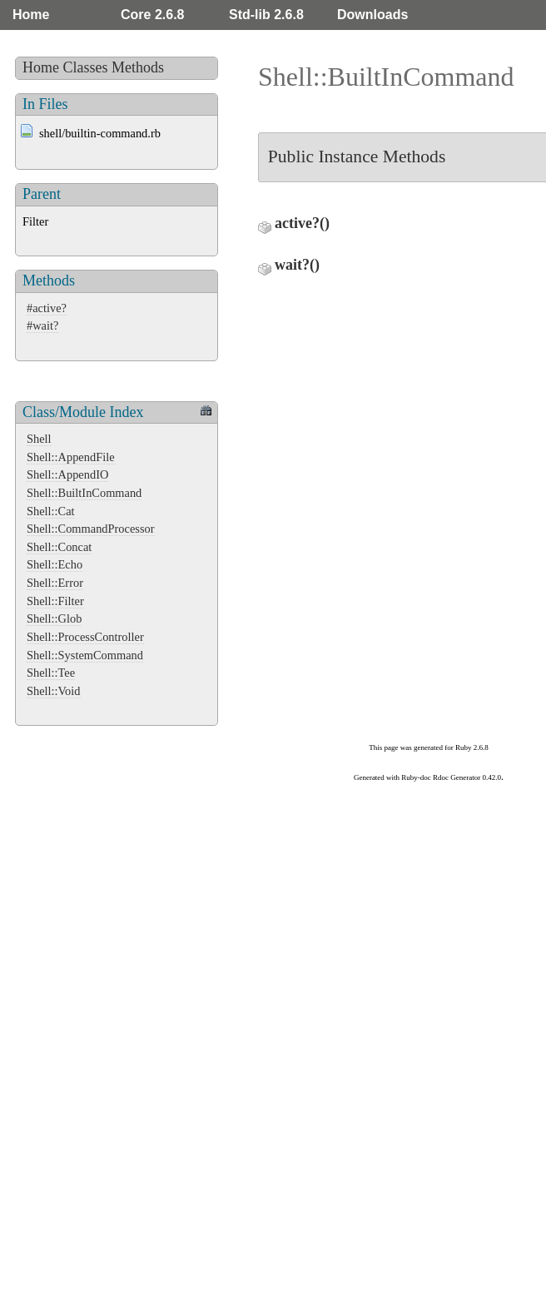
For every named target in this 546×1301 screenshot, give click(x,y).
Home (30, 14)
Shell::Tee (51, 672)
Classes (85, 67)
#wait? (42, 325)
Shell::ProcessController (85, 636)
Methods (138, 67)
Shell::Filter (55, 601)
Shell (39, 438)
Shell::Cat (51, 511)
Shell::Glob (54, 618)
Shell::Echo (54, 564)
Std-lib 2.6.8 (266, 14)
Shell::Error (55, 582)
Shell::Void (54, 691)
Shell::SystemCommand (85, 655)
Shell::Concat (59, 547)
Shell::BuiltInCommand (84, 492)
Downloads (372, 14)
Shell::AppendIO (67, 474)
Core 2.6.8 (152, 14)
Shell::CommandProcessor (91, 528)
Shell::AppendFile (71, 457)
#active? (47, 308)
